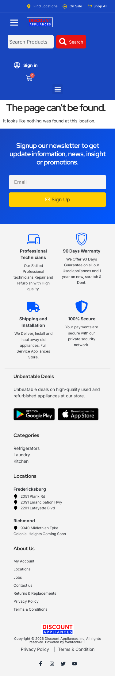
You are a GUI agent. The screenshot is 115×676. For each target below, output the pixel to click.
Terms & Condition (76, 649)
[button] (57, 89)
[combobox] (31, 41)
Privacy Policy (35, 649)
